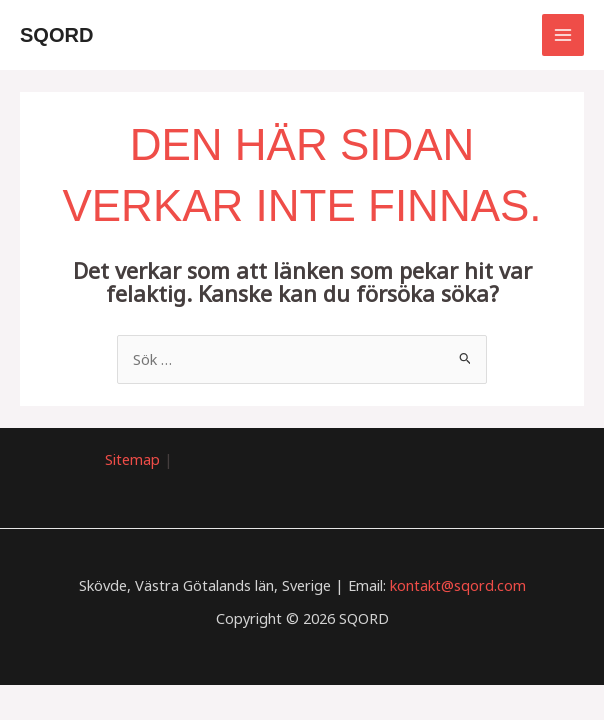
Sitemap (132, 459)
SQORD (57, 35)
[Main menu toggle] (563, 35)
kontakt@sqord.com (458, 585)
